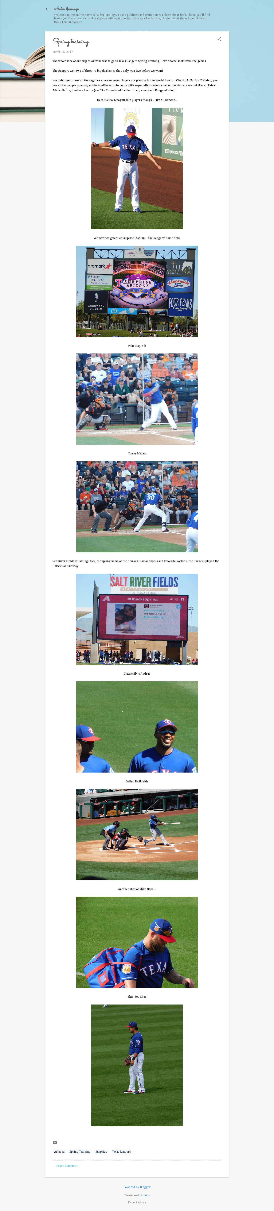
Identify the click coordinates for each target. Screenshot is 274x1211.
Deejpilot (145, 1195)
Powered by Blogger (137, 1187)
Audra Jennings (66, 9)
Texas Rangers (121, 1151)
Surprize (101, 1151)
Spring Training (80, 1151)
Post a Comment (66, 1165)
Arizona (59, 1151)
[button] (219, 39)
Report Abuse (137, 1202)
